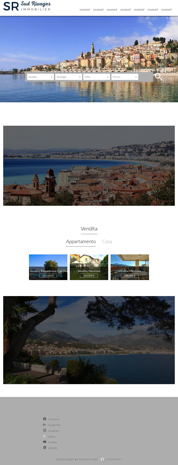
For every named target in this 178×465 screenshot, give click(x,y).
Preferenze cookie (87, 459)
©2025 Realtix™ (65, 459)
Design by (113, 459)
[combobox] (40, 77)
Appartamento (81, 241)
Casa (107, 241)
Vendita (89, 228)
